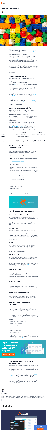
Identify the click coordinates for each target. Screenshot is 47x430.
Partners (41, 3)
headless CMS (28, 264)
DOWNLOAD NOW (40, 429)
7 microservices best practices (18, 161)
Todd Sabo (5, 11)
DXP (23, 71)
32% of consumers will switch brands (30, 51)
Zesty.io (25, 378)
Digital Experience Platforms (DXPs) (20, 59)
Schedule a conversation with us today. (33, 383)
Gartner (15, 84)
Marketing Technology (5, 6)
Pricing (44, 3)
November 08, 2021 (7, 12)
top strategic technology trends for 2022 (18, 126)
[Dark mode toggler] (45, 1)
